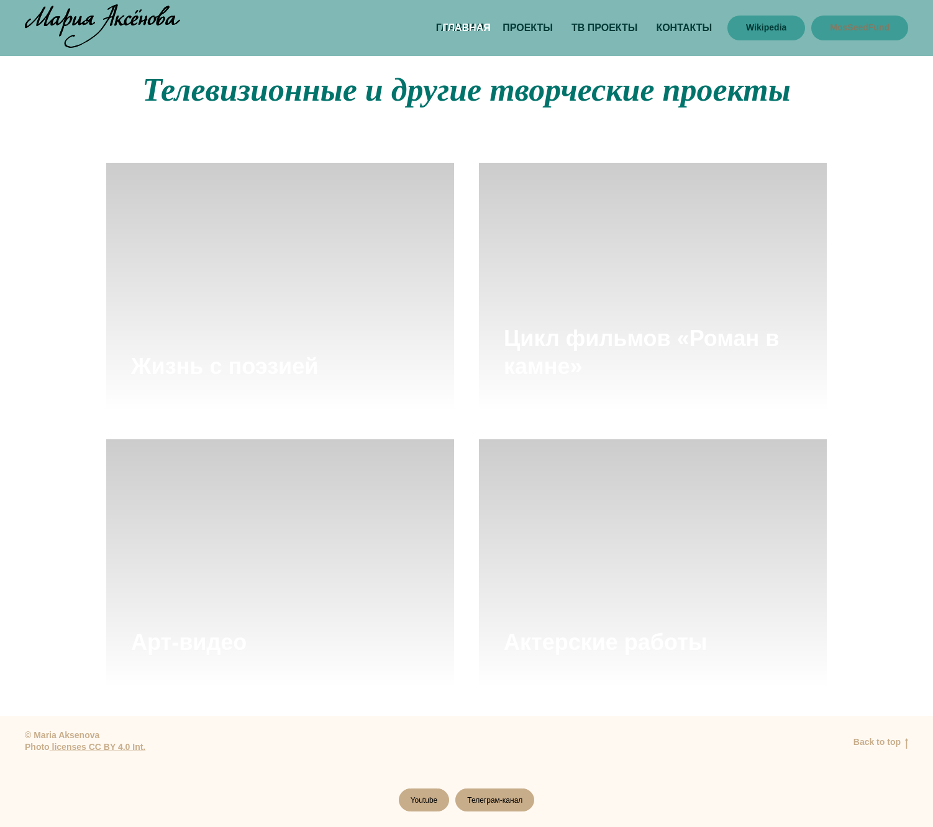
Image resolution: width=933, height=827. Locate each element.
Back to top (880, 742)
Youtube (424, 800)
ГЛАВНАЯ (466, 27)
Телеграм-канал (494, 800)
